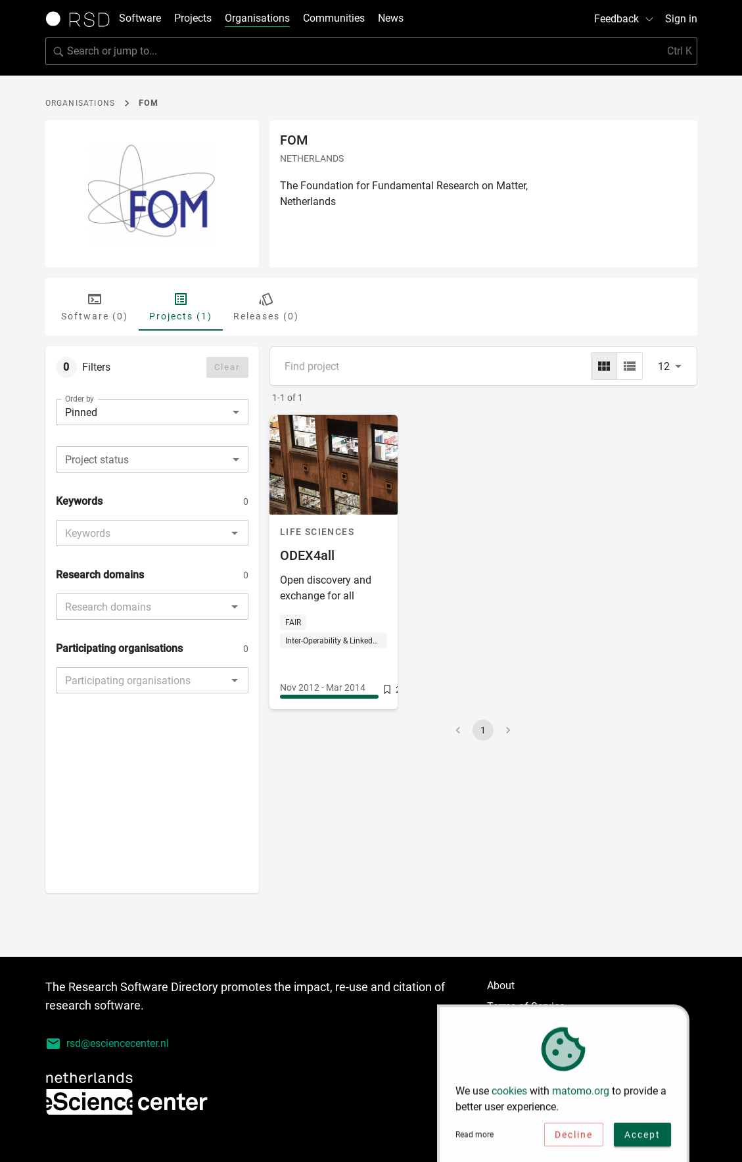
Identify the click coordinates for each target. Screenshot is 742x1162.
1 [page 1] (483, 730)
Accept (642, 1139)
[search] (371, 51)
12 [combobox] (664, 366)
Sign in (681, 18)
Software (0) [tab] (94, 306)
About (501, 985)
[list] (629, 366)
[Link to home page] (82, 19)
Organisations (257, 18)
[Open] (234, 533)
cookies (509, 1095)
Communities (334, 18)
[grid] (604, 366)
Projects (193, 18)
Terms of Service (526, 1006)
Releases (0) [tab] (266, 306)
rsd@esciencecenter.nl (107, 1044)
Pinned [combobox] (81, 412)
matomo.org (580, 1095)
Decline (574, 1139)
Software (140, 18)
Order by (79, 399)
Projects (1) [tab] (180, 306)
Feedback (624, 18)
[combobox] (152, 459)
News (391, 18)
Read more (474, 1139)
